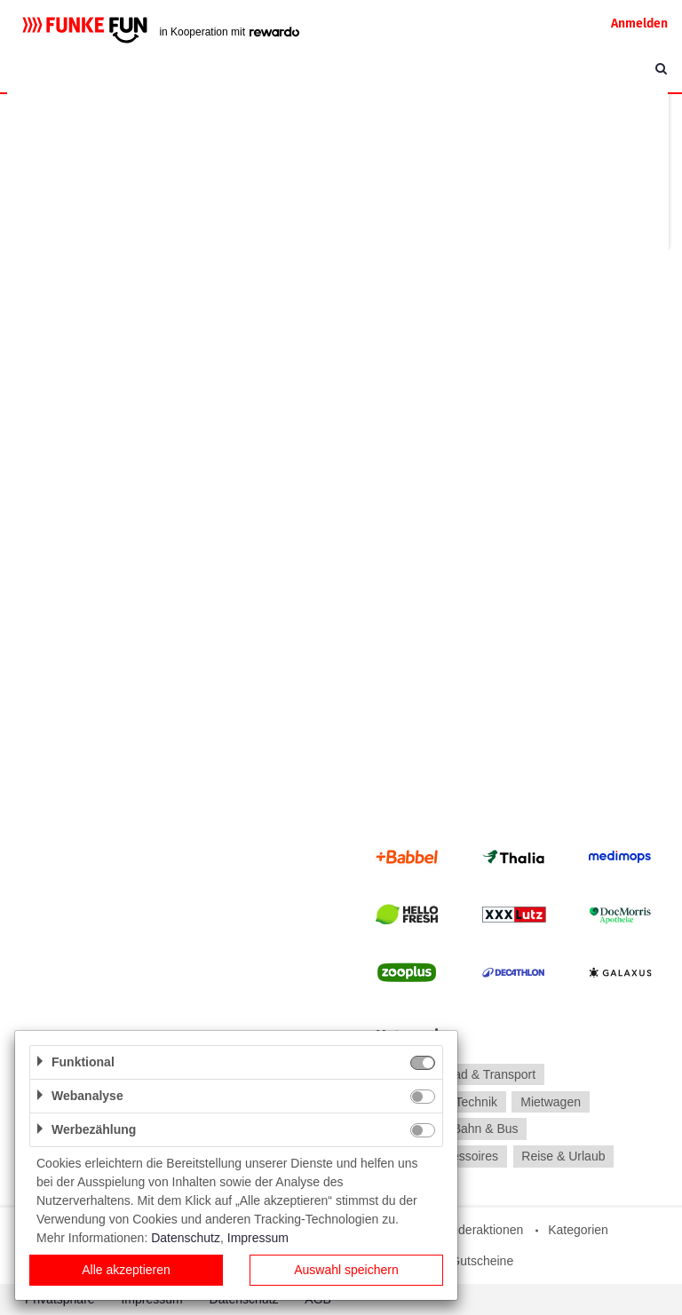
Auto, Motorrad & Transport (460, 1074)
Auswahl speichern (346, 1270)
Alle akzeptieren (126, 1270)
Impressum (258, 1238)
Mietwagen (550, 1102)
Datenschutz (185, 1238)
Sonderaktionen (479, 1230)
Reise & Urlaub (563, 1156)
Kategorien (578, 1230)
